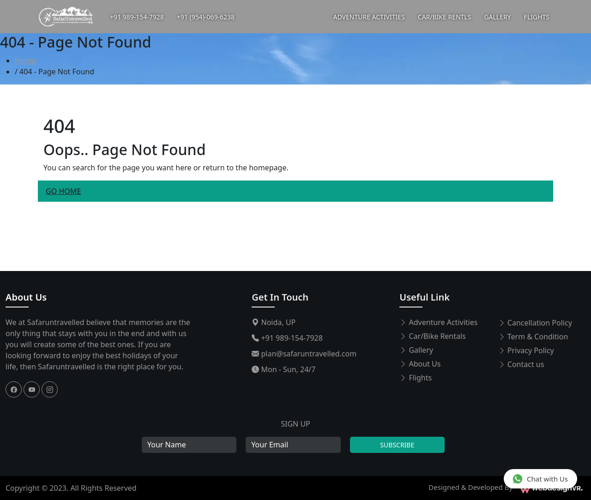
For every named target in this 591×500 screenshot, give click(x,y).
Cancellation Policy (535, 323)
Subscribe (397, 444)
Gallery (416, 350)
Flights (415, 378)
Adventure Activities (438, 322)
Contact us (521, 364)
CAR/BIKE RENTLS (444, 16)
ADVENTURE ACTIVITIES (369, 16)
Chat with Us (540, 478)
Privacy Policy (526, 350)
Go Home (63, 191)
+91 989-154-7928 (137, 16)
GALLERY (497, 16)
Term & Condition (533, 336)
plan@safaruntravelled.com (304, 354)
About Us (26, 297)
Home (25, 60)
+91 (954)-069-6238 (206, 16)
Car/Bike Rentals (432, 336)
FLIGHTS (536, 16)
